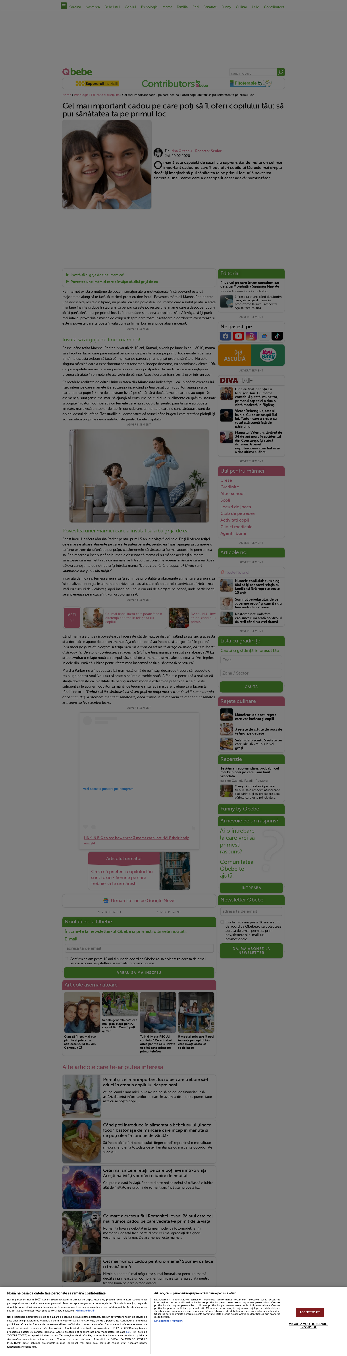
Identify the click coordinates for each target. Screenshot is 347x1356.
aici (128, 1331)
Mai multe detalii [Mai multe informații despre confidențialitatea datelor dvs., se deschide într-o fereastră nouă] (85, 1310)
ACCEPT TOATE (310, 1312)
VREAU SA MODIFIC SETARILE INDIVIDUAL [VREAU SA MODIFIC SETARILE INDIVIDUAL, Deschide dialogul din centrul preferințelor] (308, 1325)
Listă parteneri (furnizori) (168, 1320)
